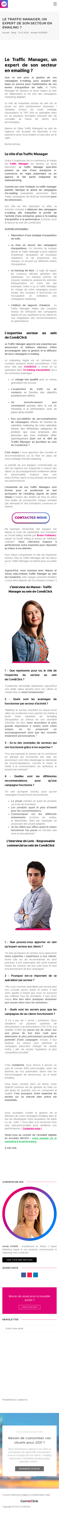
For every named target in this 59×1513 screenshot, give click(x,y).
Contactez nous (29, 1307)
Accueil (5, 32)
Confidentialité (37, 1495)
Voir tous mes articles (19, 1260)
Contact (6, 1495)
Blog (13, 32)
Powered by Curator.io (14, 1399)
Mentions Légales (19, 1495)
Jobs (48, 1495)
